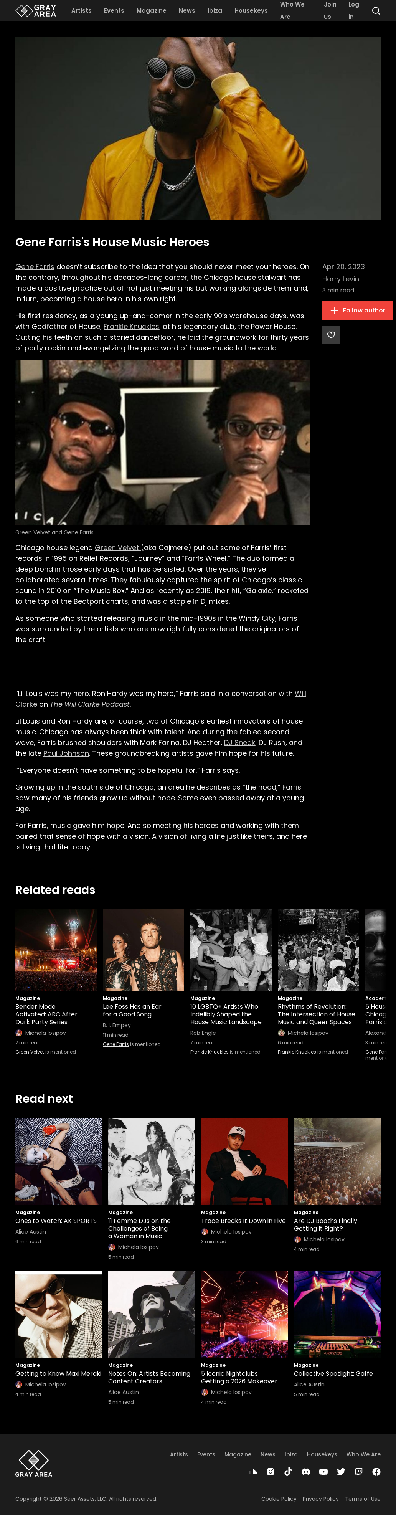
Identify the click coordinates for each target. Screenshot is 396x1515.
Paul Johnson (66, 753)
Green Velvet (118, 547)
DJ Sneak (239, 742)
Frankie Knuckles (131, 326)
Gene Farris (34, 266)
